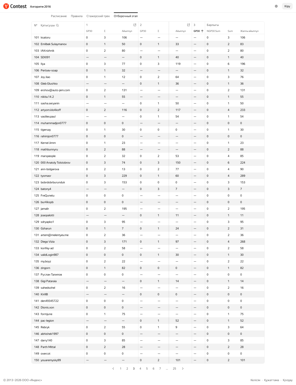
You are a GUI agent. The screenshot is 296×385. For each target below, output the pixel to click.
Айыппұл (126, 31)
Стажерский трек (98, 16)
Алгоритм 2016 (40, 6)
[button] (50, 25)
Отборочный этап (126, 16)
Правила (76, 16)
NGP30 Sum (215, 31)
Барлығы (215, 25)
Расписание (59, 16)
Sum (232, 31)
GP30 (91, 31)
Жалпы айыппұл (251, 31)
